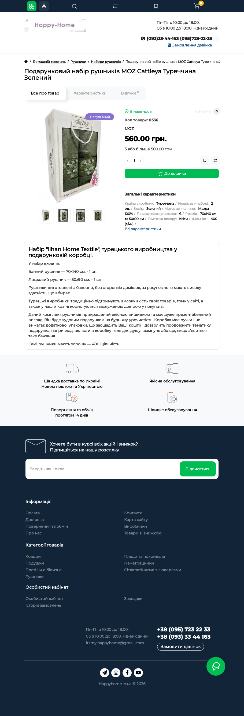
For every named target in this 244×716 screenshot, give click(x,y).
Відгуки (130, 93)
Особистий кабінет (44, 598)
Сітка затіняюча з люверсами (152, 569)
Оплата (32, 513)
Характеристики (90, 93)
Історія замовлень (43, 605)
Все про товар (45, 93)
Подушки (34, 563)
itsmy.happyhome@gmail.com (115, 643)
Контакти (133, 513)
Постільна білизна (43, 569)
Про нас (33, 533)
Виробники (135, 526)
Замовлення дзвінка (190, 45)
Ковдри (33, 556)
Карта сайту (136, 519)
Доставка (34, 519)
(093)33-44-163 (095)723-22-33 (176, 38)
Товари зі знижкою (142, 533)
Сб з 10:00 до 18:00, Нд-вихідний (117, 636)
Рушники (34, 576)
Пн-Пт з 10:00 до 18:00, (107, 629)
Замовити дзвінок (181, 646)
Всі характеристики (143, 229)
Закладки (133, 598)
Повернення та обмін (46, 526)
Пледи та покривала (144, 556)
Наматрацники (139, 563)
